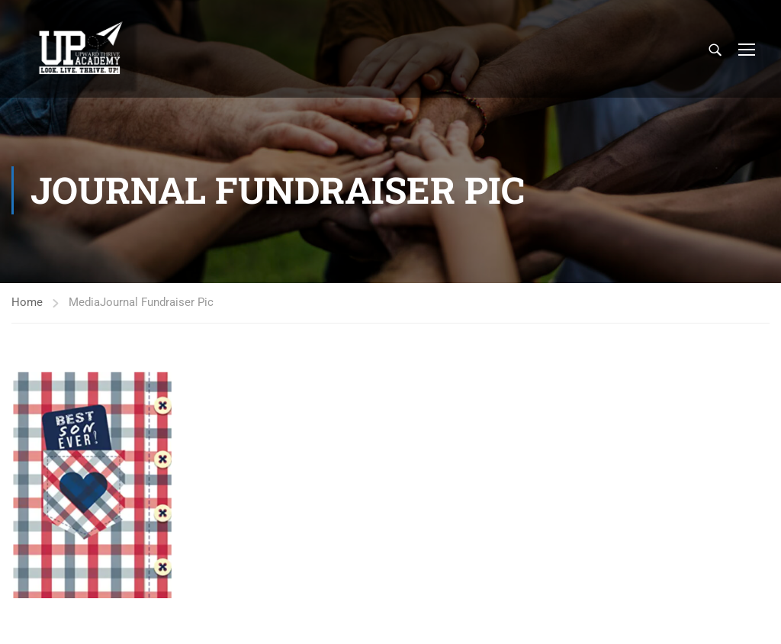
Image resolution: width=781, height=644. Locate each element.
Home (27, 302)
